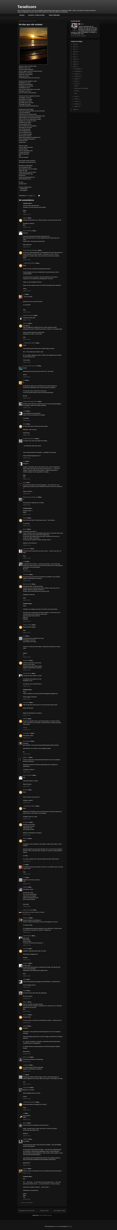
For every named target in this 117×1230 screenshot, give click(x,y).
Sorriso (76, 86)
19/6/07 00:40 (26, 435)
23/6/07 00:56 (26, 914)
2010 (74, 59)
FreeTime (25, 948)
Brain (82, 24)
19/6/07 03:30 (26, 493)
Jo (23, 1113)
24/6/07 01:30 (26, 987)
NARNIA (25, 718)
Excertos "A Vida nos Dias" (36, 15)
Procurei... (77, 91)
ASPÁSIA (25, 1139)
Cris (24, 636)
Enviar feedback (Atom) (45, 1215)
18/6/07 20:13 (26, 377)
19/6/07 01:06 (26, 458)
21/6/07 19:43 (26, 754)
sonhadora (26, 574)
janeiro (76, 106)
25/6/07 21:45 (26, 1098)
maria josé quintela (28, 315)
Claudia (25, 518)
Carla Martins (27, 733)
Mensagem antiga (59, 1210)
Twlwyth (25, 1168)
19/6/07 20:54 (26, 580)
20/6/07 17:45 (26, 686)
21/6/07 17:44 (26, 729)
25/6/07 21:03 (26, 1084)
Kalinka (25, 1026)
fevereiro (77, 104)
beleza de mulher (28, 910)
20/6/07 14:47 (26, 632)
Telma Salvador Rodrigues (30, 250)
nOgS (24, 411)
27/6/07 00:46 (26, 1199)
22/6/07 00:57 (26, 786)
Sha (24, 380)
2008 (74, 64)
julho (76, 81)
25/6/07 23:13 (26, 1110)
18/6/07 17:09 (26, 320)
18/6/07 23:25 (26, 420)
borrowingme (27, 741)
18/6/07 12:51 (26, 247)
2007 (74, 66)
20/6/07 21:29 (26, 699)
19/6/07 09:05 (26, 505)
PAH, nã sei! (26, 1057)
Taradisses (26, 7)
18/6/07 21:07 (26, 398)
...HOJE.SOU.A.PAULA (29, 263)
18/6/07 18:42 (26, 339)
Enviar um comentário (27, 1202)
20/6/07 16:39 (26, 657)
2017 (74, 49)
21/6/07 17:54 (26, 737)
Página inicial (44, 1210)
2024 (74, 44)
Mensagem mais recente (27, 1210)
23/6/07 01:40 (26, 932)
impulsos (25, 963)
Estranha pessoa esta (29, 438)
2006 (74, 109)
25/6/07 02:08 (26, 1011)
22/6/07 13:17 (26, 819)
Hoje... (76, 93)
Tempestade (26, 1087)
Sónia (24, 424)
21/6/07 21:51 (26, 772)
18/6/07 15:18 (26, 312)
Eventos (21, 15)
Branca (25, 529)
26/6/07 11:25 (26, 1135)
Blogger (70, 1226)
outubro (76, 73)
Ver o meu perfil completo (78, 36)
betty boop (26, 918)
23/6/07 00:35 (26, 906)
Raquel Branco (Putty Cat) (30, 497)
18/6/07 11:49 (26, 227)
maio (76, 96)
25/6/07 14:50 (26, 1061)
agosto (76, 78)
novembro (77, 71)
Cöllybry (25, 887)
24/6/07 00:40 (26, 976)
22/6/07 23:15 (26, 883)
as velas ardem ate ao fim (30, 365)
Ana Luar (25, 1014)
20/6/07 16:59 (26, 670)
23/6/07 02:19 (26, 945)
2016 (74, 51)
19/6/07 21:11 (26, 600)
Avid (24, 561)
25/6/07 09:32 (26, 1022)
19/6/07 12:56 (26, 558)
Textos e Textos (27, 624)
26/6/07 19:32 (26, 1165)
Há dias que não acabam (81, 88)
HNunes (25, 218)
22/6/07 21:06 (26, 861)
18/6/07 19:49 (26, 362)
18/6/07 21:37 (26, 407)
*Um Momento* (27, 673)
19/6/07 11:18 (26, 525)
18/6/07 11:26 (26, 214)
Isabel (24, 990)
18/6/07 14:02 (26, 291)
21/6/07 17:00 (26, 715)
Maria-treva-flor (27, 584)
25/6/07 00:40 (26, 998)
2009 (74, 61)
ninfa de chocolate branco (30, 401)
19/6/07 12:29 (26, 545)
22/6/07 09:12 (26, 802)
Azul (24, 461)
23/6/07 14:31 (26, 959)
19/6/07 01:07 (26, 479)
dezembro (77, 68)
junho (76, 83)
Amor (24, 482)
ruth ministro (26, 548)
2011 (74, 56)
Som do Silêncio (27, 230)
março (76, 101)
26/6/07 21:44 (26, 1173)
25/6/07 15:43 (26, 1071)
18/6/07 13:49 (26, 259)
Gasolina (25, 323)
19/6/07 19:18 (26, 571)
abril (75, 99)
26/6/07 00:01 (26, 1119)
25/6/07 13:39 (26, 1053)
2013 (74, 54)
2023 (74, 46)
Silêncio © (26, 757)
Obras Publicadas (54, 15)
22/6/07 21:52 (26, 874)
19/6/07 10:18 (26, 514)
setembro (77, 76)
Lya (24, 294)
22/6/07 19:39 (26, 835)
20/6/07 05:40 (26, 621)
